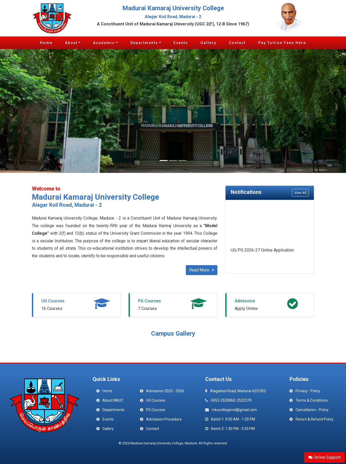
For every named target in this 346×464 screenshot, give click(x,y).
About (71, 43)
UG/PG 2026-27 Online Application (262, 251)
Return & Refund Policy (314, 419)
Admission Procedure (164, 419)
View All (300, 193)
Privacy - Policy (308, 391)
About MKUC (112, 400)
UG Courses (53, 300)
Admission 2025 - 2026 (165, 391)
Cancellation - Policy (312, 410)
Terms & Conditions (312, 400)
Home (46, 43)
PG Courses (149, 300)
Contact (237, 43)
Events (181, 43)
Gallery (208, 43)
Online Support (324, 457)
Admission (245, 300)
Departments (144, 43)
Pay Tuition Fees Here (282, 43)
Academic (104, 43)
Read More (201, 270)
